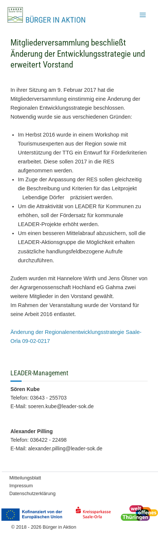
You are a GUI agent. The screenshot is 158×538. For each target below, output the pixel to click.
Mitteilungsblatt (25, 478)
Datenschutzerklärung (32, 493)
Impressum (21, 485)
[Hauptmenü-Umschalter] (143, 15)
